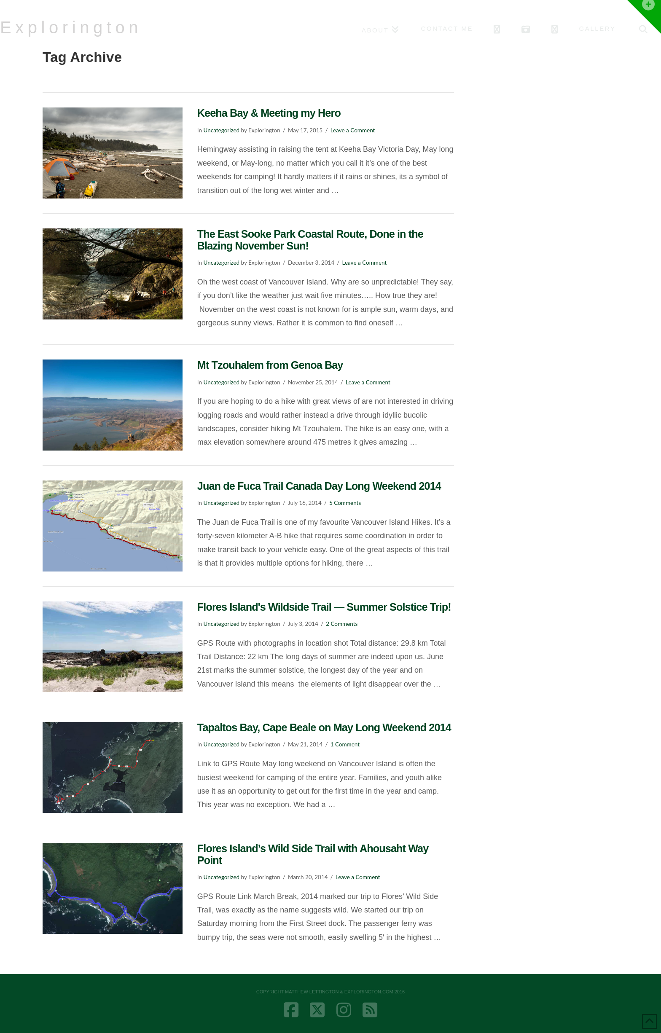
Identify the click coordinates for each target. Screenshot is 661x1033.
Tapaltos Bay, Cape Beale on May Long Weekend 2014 (324, 727)
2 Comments (341, 623)
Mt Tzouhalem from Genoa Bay (270, 365)
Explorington (71, 27)
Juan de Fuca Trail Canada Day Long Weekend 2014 (319, 486)
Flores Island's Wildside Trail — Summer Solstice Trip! (324, 607)
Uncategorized (221, 130)
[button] (644, 17)
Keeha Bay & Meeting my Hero (269, 113)
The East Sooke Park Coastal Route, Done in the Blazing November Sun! (310, 240)
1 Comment (345, 744)
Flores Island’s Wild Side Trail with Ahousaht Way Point (313, 854)
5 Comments (345, 502)
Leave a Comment (352, 130)
